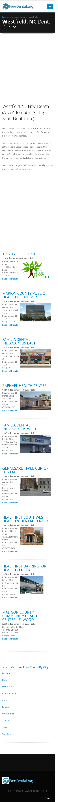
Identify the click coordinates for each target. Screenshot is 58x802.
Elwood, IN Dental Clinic (13, 627)
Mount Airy (7, 686)
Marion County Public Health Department (23, 295)
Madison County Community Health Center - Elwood (20, 616)
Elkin (4, 680)
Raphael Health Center (24, 385)
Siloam (5, 720)
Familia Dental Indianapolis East (19, 341)
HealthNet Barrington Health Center (24, 568)
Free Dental (7, 17)
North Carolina (20, 17)
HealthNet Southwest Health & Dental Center (25, 519)
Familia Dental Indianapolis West (19, 427)
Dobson (6, 673)
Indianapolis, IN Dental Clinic (9, 306)
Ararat (5, 700)
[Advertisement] (29, 69)
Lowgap (6, 707)
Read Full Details (10, 278)
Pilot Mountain (9, 693)
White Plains (8, 713)
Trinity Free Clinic (19, 253)
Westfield (6, 734)
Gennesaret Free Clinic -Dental (25, 470)
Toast (5, 727)
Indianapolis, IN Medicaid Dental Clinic (9, 531)
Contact (48, 798)
